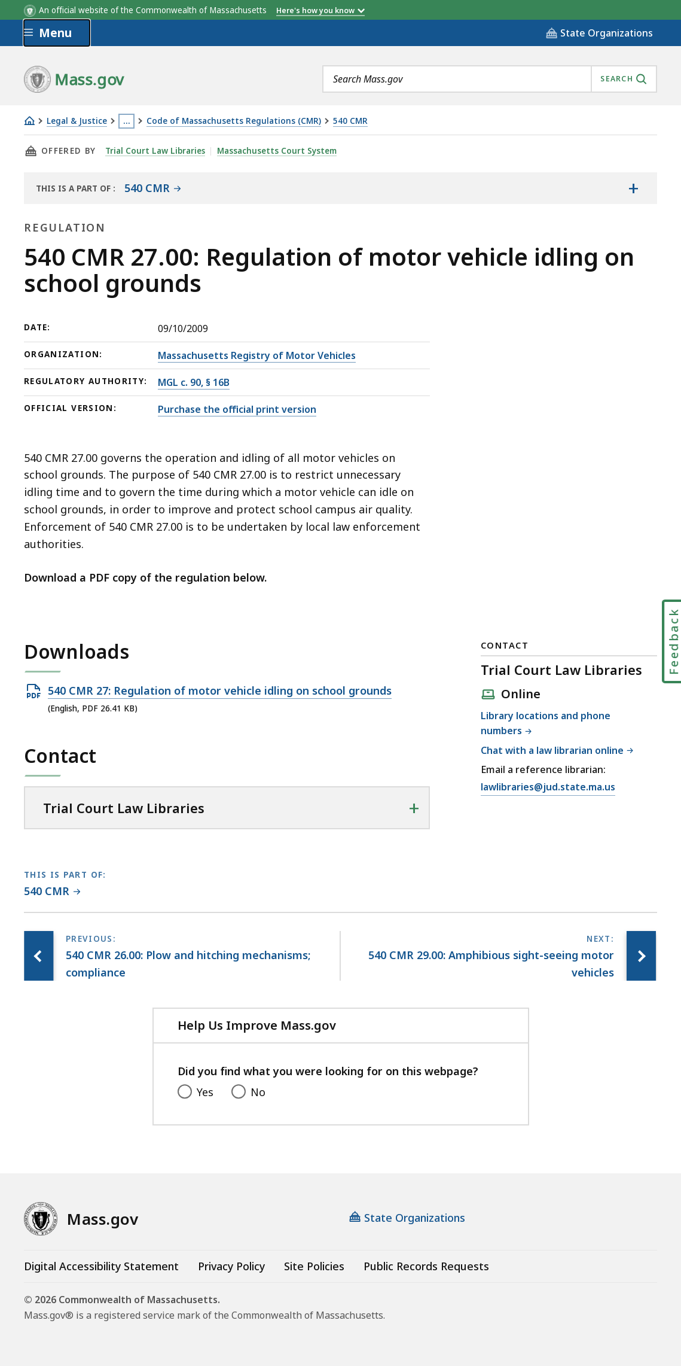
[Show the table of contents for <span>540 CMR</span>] (633, 188)
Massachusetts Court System (277, 150)
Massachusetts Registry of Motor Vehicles (257, 355)
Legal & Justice (77, 121)
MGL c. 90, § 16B (194, 382)
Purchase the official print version (237, 409)
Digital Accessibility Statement (101, 1266)
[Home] (29, 120)
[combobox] (489, 79)
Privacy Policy (231, 1266)
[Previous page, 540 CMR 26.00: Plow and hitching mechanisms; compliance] (39, 956)
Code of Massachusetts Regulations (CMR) (233, 121)
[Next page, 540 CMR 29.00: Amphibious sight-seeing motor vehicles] (641, 956)
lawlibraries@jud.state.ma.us (548, 787)
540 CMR (350, 121)
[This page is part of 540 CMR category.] (52, 892)
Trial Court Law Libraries (155, 150)
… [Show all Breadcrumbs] (126, 120)
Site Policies (314, 1266)
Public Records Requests (426, 1266)
